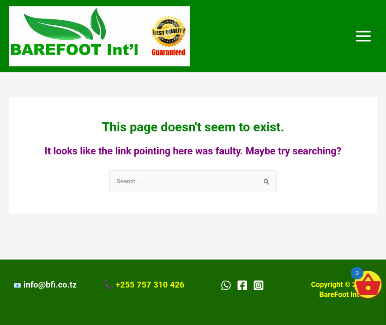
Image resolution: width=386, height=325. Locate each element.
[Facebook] (242, 285)
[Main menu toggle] (363, 36)
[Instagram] (258, 285)
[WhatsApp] (226, 285)
